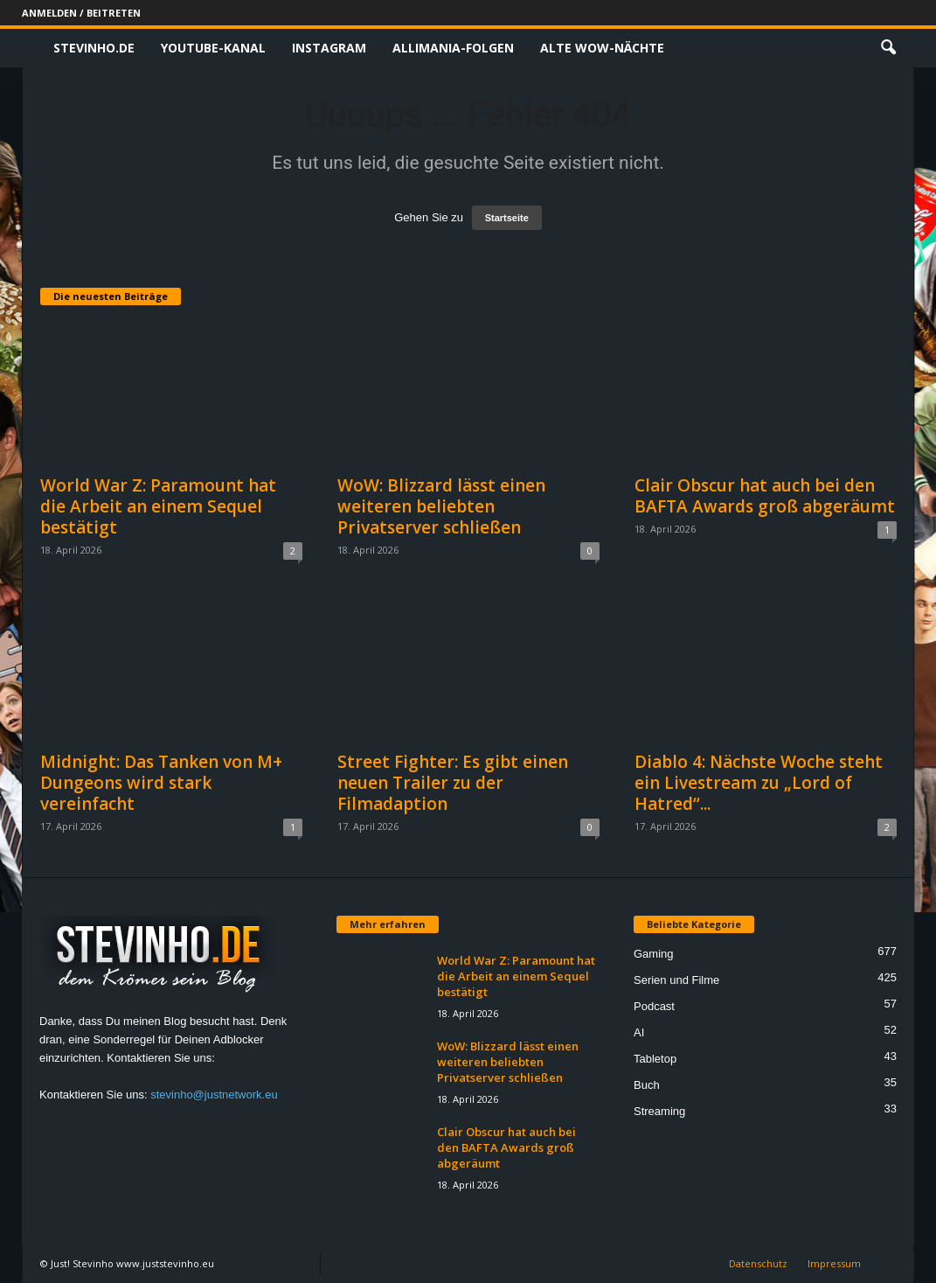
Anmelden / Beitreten (81, 12)
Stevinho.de (94, 47)
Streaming (659, 1111)
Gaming (654, 953)
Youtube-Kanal (213, 47)
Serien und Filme (676, 980)
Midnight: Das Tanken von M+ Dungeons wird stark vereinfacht (161, 782)
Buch (647, 1084)
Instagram (329, 47)
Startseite (507, 218)
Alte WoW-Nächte (602, 47)
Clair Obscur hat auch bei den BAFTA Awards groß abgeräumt (764, 496)
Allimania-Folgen (453, 47)
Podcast (654, 1006)
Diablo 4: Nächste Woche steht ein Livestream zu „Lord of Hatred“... (758, 782)
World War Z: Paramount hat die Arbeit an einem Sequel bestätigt (158, 506)
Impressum (834, 1263)
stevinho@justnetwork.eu (213, 1094)
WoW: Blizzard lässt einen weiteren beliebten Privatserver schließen (441, 506)
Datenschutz (758, 1263)
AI (639, 1032)
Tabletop (655, 1058)
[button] (888, 48)
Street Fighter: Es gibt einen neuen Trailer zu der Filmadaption (452, 782)
